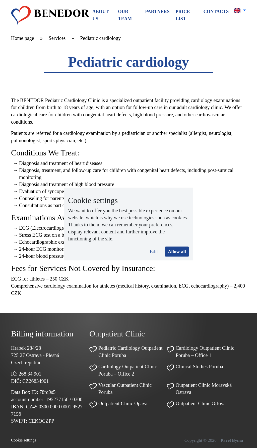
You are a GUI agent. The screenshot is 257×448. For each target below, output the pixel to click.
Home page (22, 38)
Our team (125, 15)
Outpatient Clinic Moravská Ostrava (204, 388)
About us (100, 15)
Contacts (216, 11)
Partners (157, 11)
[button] (240, 10)
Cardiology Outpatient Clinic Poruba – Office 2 (127, 370)
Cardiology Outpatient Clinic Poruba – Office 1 (205, 351)
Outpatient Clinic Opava (123, 403)
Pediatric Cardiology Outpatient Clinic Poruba (130, 351)
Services (57, 38)
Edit (154, 251)
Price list (182, 15)
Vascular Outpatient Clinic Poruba (125, 388)
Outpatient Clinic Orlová (201, 403)
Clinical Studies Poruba (199, 366)
